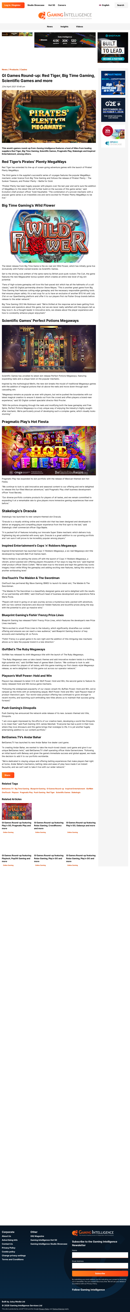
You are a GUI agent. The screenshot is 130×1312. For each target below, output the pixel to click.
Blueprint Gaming (38, 789)
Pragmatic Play (26, 792)
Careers (62, 5)
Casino (23, 69)
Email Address (78, 1261)
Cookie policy (8, 1252)
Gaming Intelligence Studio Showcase (48, 1244)
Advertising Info (10, 1240)
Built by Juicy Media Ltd (13, 1301)
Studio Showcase (35, 5)
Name (74, 1250)
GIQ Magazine (37, 1236)
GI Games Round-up (55, 789)
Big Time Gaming (22, 789)
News (5, 69)
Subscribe (100, 1273)
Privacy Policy (8, 1248)
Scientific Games (63, 792)
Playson (15, 792)
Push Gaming (39, 792)
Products (14, 69)
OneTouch (6, 792)
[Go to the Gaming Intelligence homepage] (65, 15)
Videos (79, 26)
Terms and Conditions (13, 1259)
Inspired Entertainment (75, 789)
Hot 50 (51, 5)
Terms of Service (58, 1309)
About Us (6, 1236)
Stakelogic (75, 792)
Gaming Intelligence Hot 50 (43, 1240)
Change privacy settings (14, 1255)
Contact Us (7, 1244)
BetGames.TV (8, 789)
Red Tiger (51, 792)
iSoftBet (89, 789)
